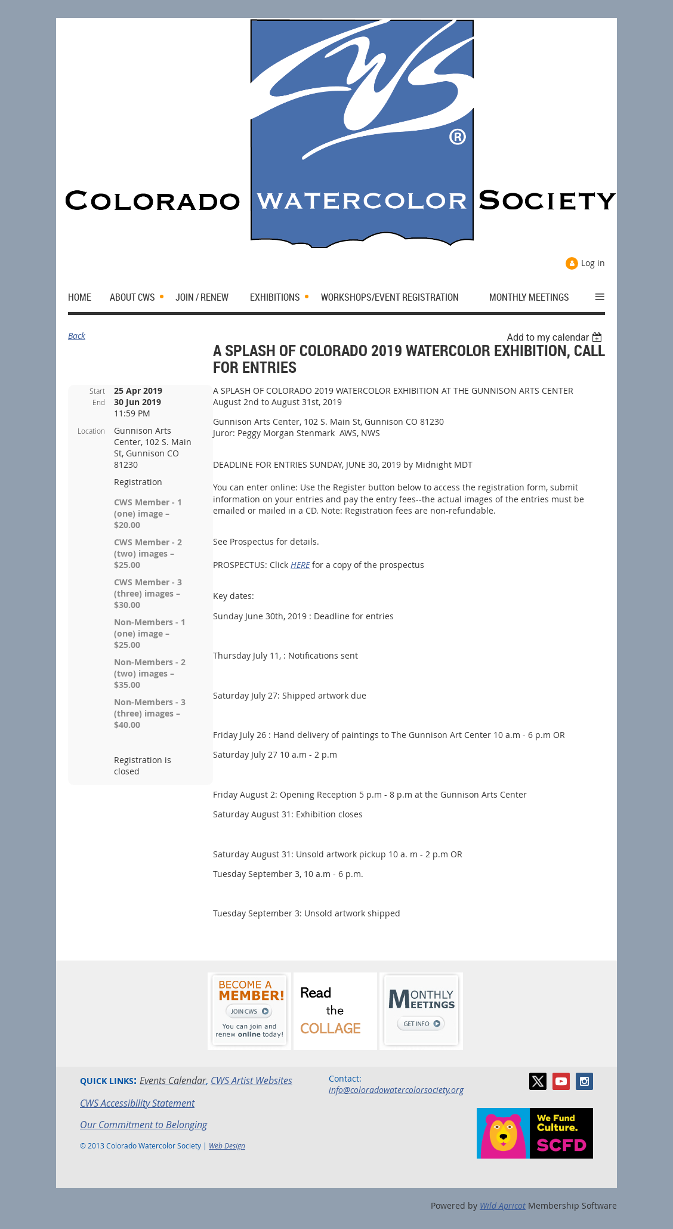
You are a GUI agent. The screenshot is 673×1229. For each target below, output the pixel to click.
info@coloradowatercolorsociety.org (396, 1089)
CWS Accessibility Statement (137, 1103)
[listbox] (556, 337)
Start (97, 391)
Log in (593, 262)
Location (91, 431)
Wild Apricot (503, 1205)
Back (76, 335)
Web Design (227, 1145)
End (98, 402)
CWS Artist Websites (251, 1080)
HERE (300, 564)
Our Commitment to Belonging (143, 1124)
